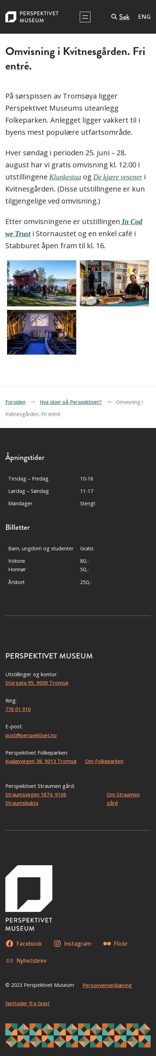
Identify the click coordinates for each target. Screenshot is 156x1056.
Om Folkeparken (104, 761)
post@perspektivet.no (31, 735)
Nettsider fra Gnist (27, 1003)
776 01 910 (18, 709)
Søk (124, 17)
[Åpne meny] (85, 17)
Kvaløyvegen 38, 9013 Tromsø (41, 761)
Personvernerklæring (107, 985)
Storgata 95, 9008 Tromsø (36, 682)
